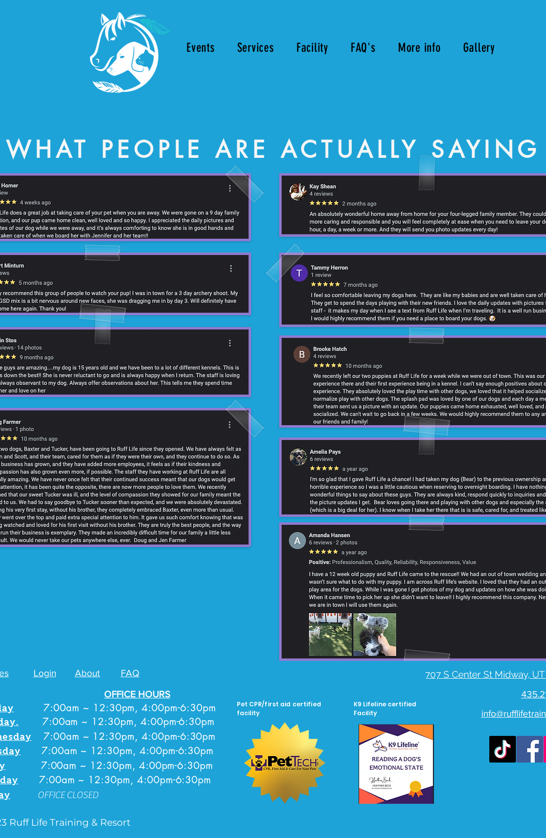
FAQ (130, 673)
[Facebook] (529, 749)
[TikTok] (502, 749)
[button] (255, 48)
